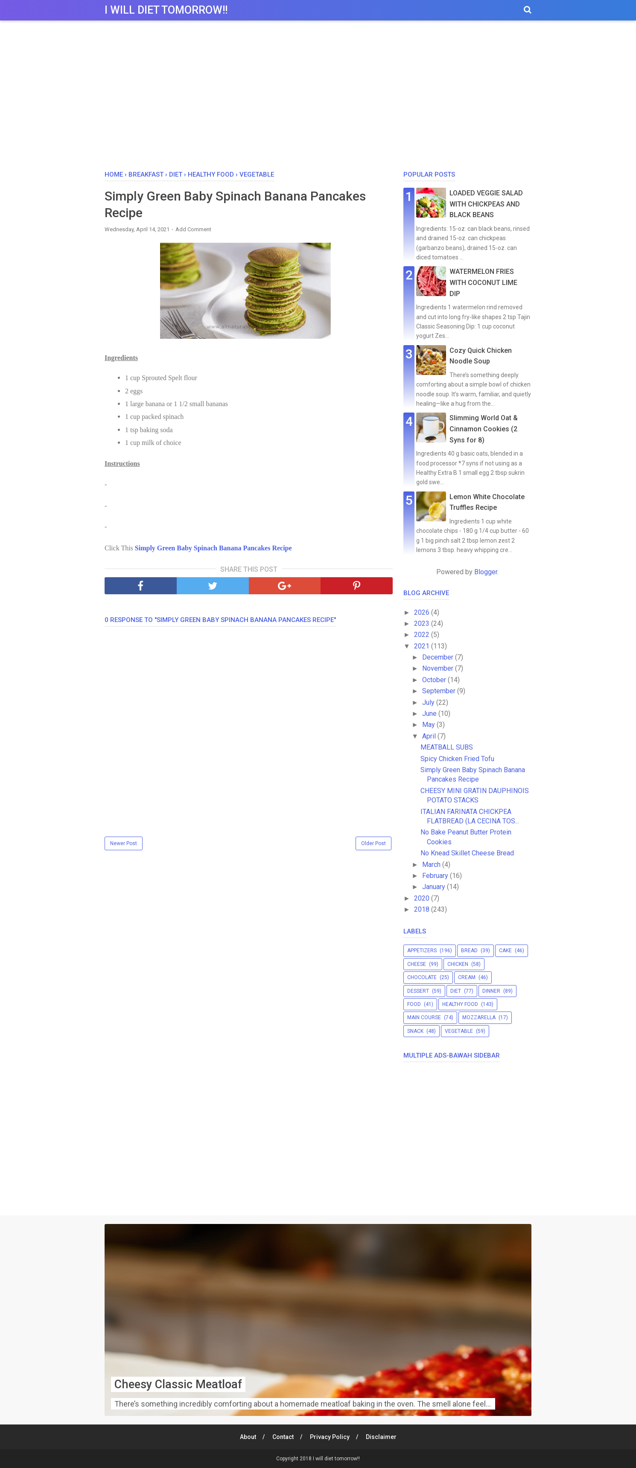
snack (415, 1031)
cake (505, 950)
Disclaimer (381, 1436)
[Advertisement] (318, 97)
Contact (283, 1436)
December (438, 657)
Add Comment (193, 229)
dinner (491, 991)
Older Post (373, 843)
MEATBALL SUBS (446, 747)
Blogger (485, 572)
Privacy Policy (330, 1436)
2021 (422, 646)
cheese (416, 964)
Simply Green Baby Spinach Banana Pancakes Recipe (213, 548)
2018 (422, 909)
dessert (418, 991)
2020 (422, 898)
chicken (457, 964)
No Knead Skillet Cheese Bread (467, 853)
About (248, 1436)
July (429, 702)
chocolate (422, 977)
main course (424, 1017)
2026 (422, 612)
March (432, 864)
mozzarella (479, 1017)
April (430, 736)
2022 (422, 635)
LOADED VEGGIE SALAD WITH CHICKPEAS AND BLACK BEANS (486, 204)
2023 (422, 623)
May (429, 725)
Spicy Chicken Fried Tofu (457, 759)
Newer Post (123, 843)
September (439, 691)
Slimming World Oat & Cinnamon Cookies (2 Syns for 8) (483, 429)
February (436, 876)
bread (469, 950)
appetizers (422, 950)
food (414, 1004)
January (434, 887)
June (430, 713)
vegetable (459, 1031)
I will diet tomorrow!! (166, 10)
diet (455, 991)
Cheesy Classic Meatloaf (181, 1384)
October (435, 680)
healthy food (460, 1004)
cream (467, 977)
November (438, 668)
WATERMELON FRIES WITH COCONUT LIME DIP (483, 282)
